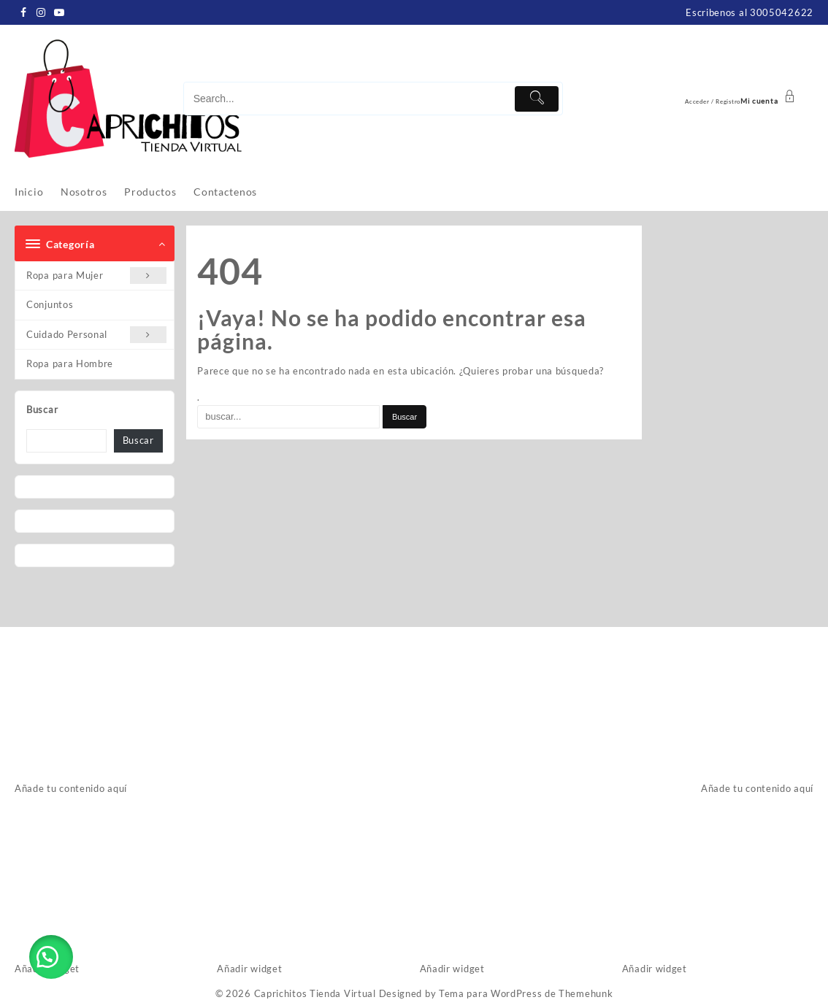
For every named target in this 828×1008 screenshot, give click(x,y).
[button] (51, 957)
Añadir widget (249, 968)
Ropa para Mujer (96, 275)
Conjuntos (49, 304)
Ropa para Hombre (69, 363)
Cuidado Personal (96, 334)
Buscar (42, 409)
